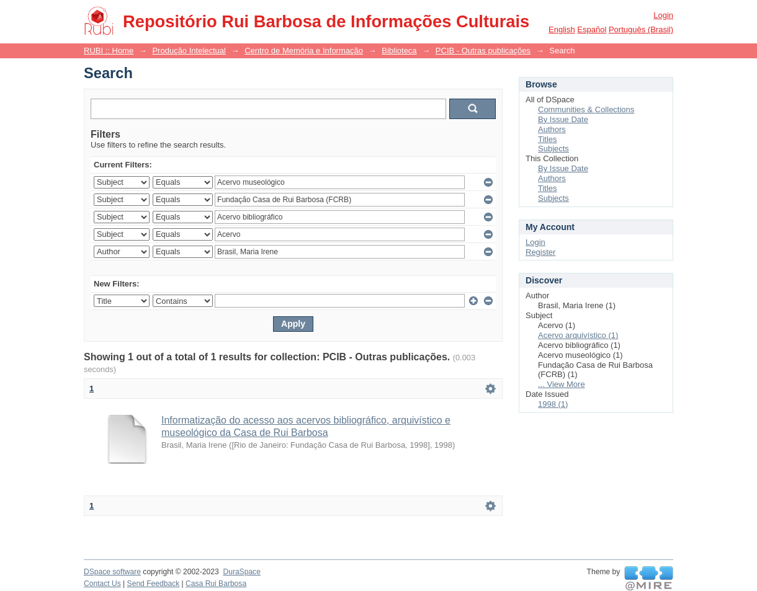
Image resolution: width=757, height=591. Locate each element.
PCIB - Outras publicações (483, 50)
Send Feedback (153, 583)
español (591, 29)
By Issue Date (563, 119)
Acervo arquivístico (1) (578, 335)
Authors (552, 129)
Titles (547, 139)
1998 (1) (553, 404)
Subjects (553, 148)
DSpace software (112, 571)
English (562, 29)
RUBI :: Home (108, 50)
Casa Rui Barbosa (216, 583)
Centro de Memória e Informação (303, 50)
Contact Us (102, 583)
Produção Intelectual (189, 50)
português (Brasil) (641, 29)
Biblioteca (399, 50)
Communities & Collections (586, 109)
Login (663, 15)
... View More (561, 384)
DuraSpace (241, 571)
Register (540, 252)
